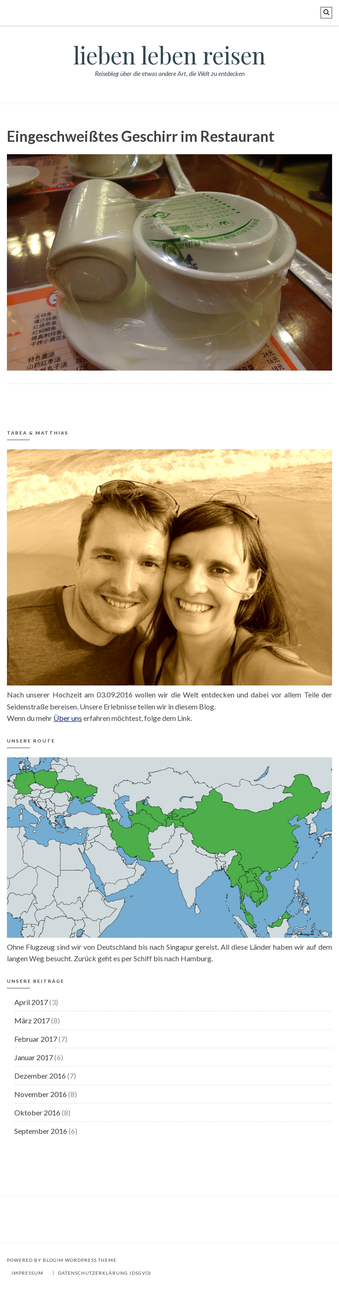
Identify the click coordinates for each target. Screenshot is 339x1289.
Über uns (67, 718)
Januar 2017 (33, 1057)
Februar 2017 (35, 1038)
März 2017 (32, 1020)
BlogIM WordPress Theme (80, 1260)
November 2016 (40, 1094)
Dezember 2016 (40, 1075)
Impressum (27, 1273)
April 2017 (31, 1002)
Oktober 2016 (37, 1112)
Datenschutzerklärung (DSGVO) (104, 1273)
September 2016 (40, 1130)
